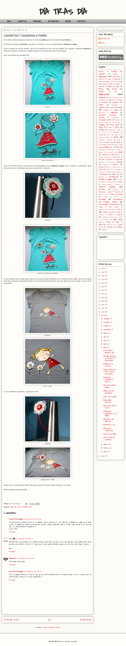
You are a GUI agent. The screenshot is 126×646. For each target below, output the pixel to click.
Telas (30, 507)
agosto (106, 333)
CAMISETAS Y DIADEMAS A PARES (108, 379)
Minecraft (119, 160)
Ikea (117, 147)
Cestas (120, 98)
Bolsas (111, 84)
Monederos (105, 165)
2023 (103, 272)
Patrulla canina (111, 172)
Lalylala (120, 152)
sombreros (101, 215)
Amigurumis (103, 76)
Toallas (100, 222)
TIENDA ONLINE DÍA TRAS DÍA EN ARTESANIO (109, 372)
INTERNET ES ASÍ (109, 425)
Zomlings (103, 230)
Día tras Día (105, 39)
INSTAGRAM (53, 21)
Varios (101, 224)
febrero (106, 448)
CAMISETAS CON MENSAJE (108, 420)
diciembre (107, 318)
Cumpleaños (114, 112)
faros (107, 137)
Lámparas (105, 155)
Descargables (115, 118)
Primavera (117, 184)
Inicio (49, 619)
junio (105, 340)
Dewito (118, 120)
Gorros (100, 142)
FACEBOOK (37, 21)
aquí (75, 279)
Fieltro (115, 137)
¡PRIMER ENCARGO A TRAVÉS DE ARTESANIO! (109, 358)
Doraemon (110, 130)
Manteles (108, 157)
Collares (101, 105)
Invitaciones (111, 150)
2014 (103, 304)
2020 (103, 283)
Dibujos (101, 127)
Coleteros (104, 102)
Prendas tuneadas (106, 184)
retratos (101, 209)
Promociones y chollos (105, 192)
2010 (103, 456)
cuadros (116, 110)
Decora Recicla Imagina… (16, 519)
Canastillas (102, 97)
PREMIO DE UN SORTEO (108, 365)
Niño (114, 167)
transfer (108, 222)
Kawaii (118, 150)
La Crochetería (110, 152)
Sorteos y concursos (114, 214)
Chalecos (102, 100)
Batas (100, 81)
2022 (103, 275)
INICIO (9, 21)
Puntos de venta (116, 194)
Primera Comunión (107, 186)
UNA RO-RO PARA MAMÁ (109, 386)
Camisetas (13, 507)
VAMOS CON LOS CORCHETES (108, 392)
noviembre (107, 322)
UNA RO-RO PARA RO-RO (109, 407)
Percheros (101, 177)
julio (105, 337)
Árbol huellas (108, 79)
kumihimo (101, 152)
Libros (113, 154)
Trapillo (117, 222)
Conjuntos (102, 107)
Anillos (100, 79)
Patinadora (102, 172)
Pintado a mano (105, 179)
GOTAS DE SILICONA (109, 397)
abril (105, 347)
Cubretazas (102, 113)
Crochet (19, 507)
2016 (103, 297)
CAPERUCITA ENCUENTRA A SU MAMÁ (110, 413)
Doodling (101, 130)
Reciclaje (102, 199)
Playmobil (102, 182)
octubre (106, 326)
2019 (103, 286)
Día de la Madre (104, 122)
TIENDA (68, 21)
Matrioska (117, 157)
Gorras (118, 140)
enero (106, 451)
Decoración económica (107, 115)
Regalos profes (110, 201)
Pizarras (119, 180)
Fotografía (101, 140)
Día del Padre (116, 122)
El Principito (114, 132)
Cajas (116, 92)
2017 (103, 294)
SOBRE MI (22, 21)
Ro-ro (120, 209)
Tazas (106, 220)
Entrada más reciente (11, 619)
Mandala (101, 157)
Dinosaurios (110, 127)
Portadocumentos (110, 182)
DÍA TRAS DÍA (63, 12)
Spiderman (105, 217)
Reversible (111, 210)
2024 (103, 268)
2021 (103, 279)
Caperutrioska (112, 98)
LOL (119, 155)
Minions (103, 162)
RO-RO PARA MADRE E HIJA (108, 351)
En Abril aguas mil (114, 135)
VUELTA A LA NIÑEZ (110, 434)
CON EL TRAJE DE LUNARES (109, 438)
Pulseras (117, 192)
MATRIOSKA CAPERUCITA (108, 429)
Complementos (114, 105)
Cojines (120, 100)
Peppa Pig (115, 174)
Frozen (110, 140)
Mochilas (119, 162)
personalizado (113, 177)
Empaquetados (102, 135)
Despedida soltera (105, 120)
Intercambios (102, 150)
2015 (103, 301)
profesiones (116, 190)
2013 (103, 308)
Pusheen (105, 197)
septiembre (107, 329)
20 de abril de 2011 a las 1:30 (32, 519)
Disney (117, 127)
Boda (103, 84)
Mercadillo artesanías (105, 160)
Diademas (25, 507)
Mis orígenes (111, 162)
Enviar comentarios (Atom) (52, 627)
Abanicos (101, 72)
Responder (12, 532)
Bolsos (101, 88)
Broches (114, 89)
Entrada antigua (85, 619)
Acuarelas (102, 74)
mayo (105, 344)
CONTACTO (81, 21)
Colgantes (115, 102)
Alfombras (115, 74)
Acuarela (114, 71)
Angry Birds (116, 77)
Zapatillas (110, 227)
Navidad (101, 167)
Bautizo (107, 81)
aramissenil (12, 558)
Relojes (101, 207)
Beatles (115, 82)
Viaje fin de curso (111, 225)
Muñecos (115, 164)
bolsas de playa (113, 86)
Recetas (116, 197)
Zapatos (119, 227)
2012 (103, 312)
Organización (103, 169)
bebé (120, 81)
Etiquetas (101, 137)
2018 (103, 290)
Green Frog (109, 142)
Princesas (102, 189)
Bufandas (101, 91)
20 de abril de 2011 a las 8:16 (24, 539)
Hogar (116, 145)
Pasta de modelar (115, 170)
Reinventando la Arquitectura (109, 204)
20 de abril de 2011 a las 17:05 (25, 558)
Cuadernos (106, 110)
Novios (119, 167)
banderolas (117, 79)
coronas (111, 107)
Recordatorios (117, 199)
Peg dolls (120, 172)
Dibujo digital (114, 125)
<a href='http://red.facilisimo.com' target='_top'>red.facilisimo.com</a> (111, 57)
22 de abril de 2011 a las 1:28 (33, 571)
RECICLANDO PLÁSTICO (107, 401)
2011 (102, 315)
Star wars (113, 217)
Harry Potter (107, 145)
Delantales (102, 117)
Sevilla (118, 212)
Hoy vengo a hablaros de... (110, 145)
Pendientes (104, 174)
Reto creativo (114, 207)
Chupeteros (111, 100)
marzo (106, 444)
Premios (120, 182)
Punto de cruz (103, 194)
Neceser (109, 167)
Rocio (10, 539)
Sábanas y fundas (108, 212)
